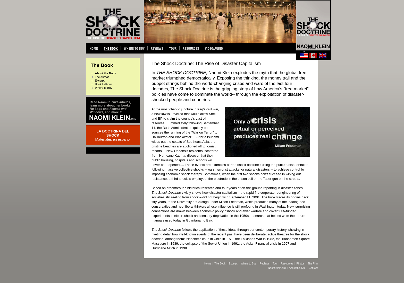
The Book (219, 263)
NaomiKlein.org (276, 268)
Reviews (264, 263)
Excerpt (100, 80)
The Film (313, 263)
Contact (313, 268)
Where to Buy (103, 87)
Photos (300, 263)
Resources (287, 263)
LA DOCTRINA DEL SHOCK (112, 133)
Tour (275, 263)
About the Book (105, 73)
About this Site (297, 268)
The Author (102, 76)
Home (207, 263)
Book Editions (103, 84)
